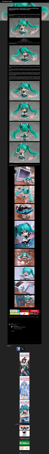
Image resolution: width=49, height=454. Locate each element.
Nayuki (12, 323)
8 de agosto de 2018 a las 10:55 (22, 326)
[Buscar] (47, 1)
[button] (9, 12)
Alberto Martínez (16, 326)
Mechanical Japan (7, 1)
